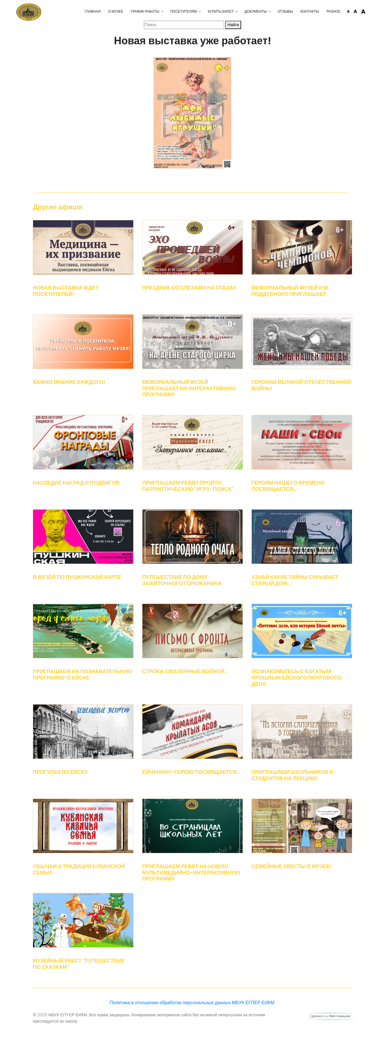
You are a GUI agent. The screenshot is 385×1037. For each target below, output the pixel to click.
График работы (128, 11)
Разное (317, 11)
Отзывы (269, 11)
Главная (76, 11)
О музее (99, 11)
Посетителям (167, 11)
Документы (239, 11)
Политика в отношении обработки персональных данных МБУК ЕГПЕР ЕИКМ (192, 1002)
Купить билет (204, 11)
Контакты (293, 11)
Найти (233, 25)
